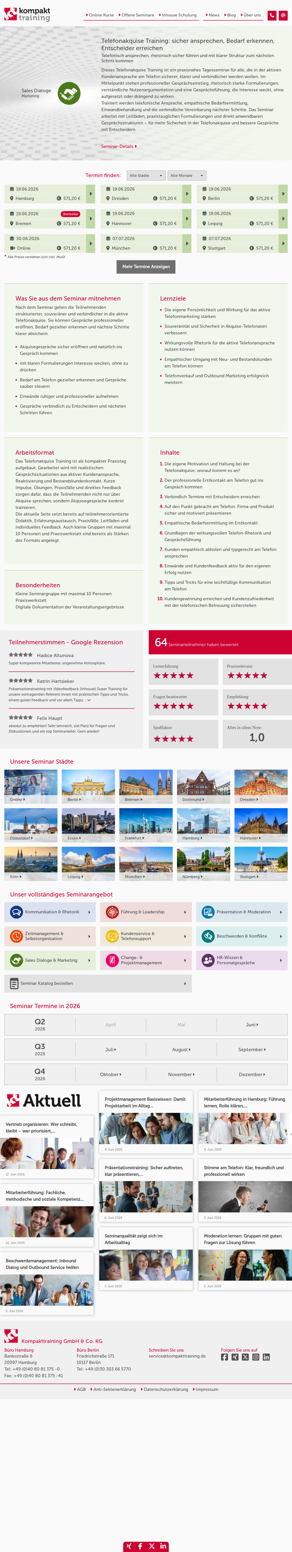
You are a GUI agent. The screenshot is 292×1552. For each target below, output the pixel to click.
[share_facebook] (140, 1547)
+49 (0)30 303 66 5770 (108, 1369)
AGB (80, 1389)
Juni (252, 1025)
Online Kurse (100, 15)
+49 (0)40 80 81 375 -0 (36, 1369)
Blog (230, 15)
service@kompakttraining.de (177, 1356)
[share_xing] (129, 1547)
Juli (110, 1049)
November (181, 1074)
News (212, 15)
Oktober (110, 1074)
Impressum (205, 1389)
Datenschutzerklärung (164, 1389)
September (252, 1049)
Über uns (250, 15)
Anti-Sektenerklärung (113, 1389)
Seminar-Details (119, 146)
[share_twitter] (151, 1547)
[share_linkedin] (163, 1547)
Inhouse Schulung (178, 15)
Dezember (252, 1074)
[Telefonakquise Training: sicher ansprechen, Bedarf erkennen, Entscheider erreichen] (272, 16)
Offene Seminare (136, 15)
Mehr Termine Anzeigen (146, 266)
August (181, 1049)
